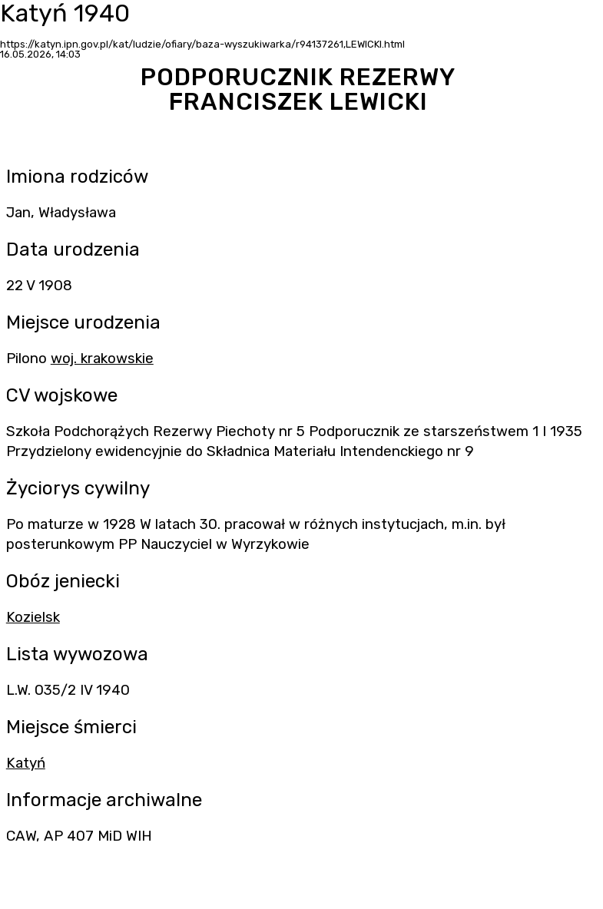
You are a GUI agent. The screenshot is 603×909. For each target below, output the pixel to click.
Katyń (25, 763)
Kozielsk (33, 617)
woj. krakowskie (102, 358)
